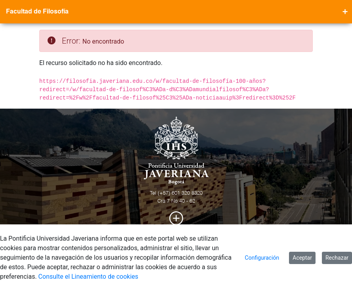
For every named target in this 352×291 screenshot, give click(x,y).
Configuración (262, 258)
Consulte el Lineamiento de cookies (88, 276)
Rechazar (336, 258)
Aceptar (302, 258)
